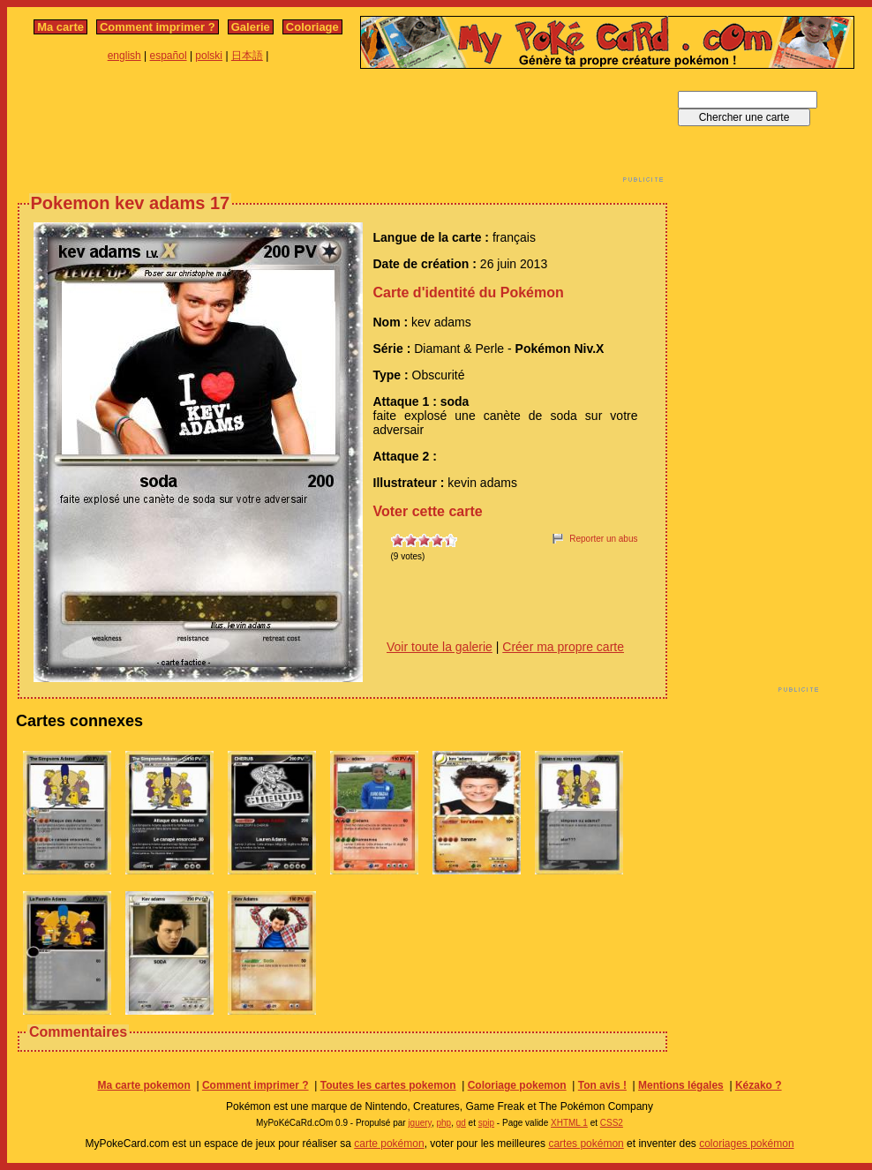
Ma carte (60, 27)
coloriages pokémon (746, 1143)
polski (208, 55)
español (168, 55)
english (124, 55)
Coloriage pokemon (517, 1085)
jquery (420, 1123)
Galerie (250, 27)
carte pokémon (389, 1143)
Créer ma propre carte (563, 647)
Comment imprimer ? (157, 27)
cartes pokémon (585, 1143)
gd (461, 1123)
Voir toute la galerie (439, 647)
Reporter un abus (603, 539)
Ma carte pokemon (143, 1085)
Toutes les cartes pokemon (388, 1085)
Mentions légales (681, 1085)
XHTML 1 (569, 1123)
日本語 (247, 55)
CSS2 (611, 1123)
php (443, 1123)
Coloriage (312, 27)
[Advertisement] (342, 130)
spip (486, 1123)
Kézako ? (758, 1085)
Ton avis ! (602, 1085)
